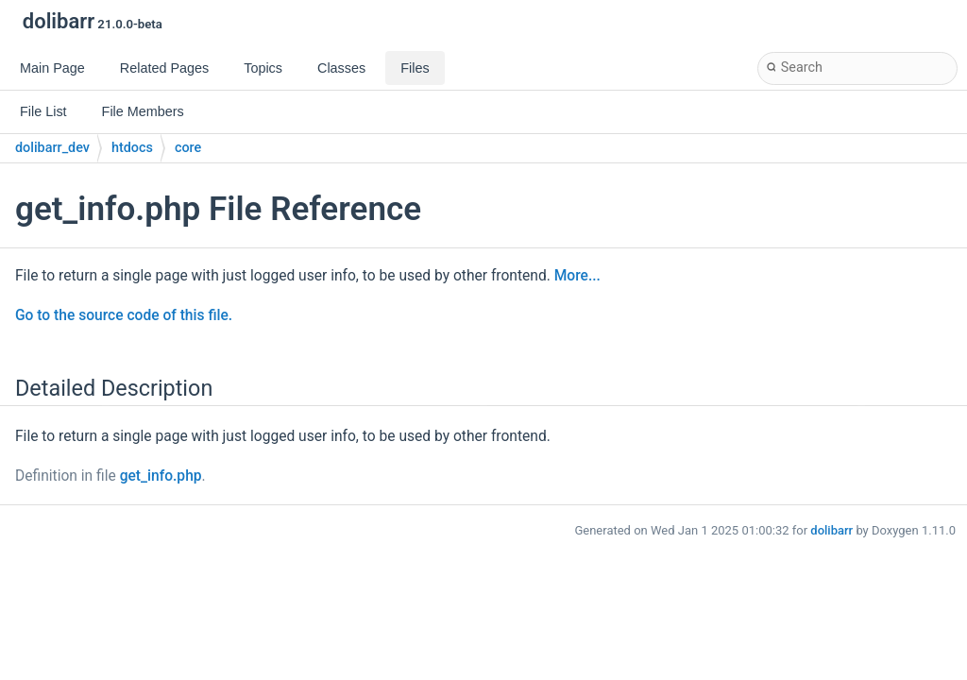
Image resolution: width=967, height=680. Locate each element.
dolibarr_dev (52, 148)
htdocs (132, 148)
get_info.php (161, 476)
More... (577, 275)
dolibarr (831, 530)
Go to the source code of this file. (123, 315)
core (188, 148)
